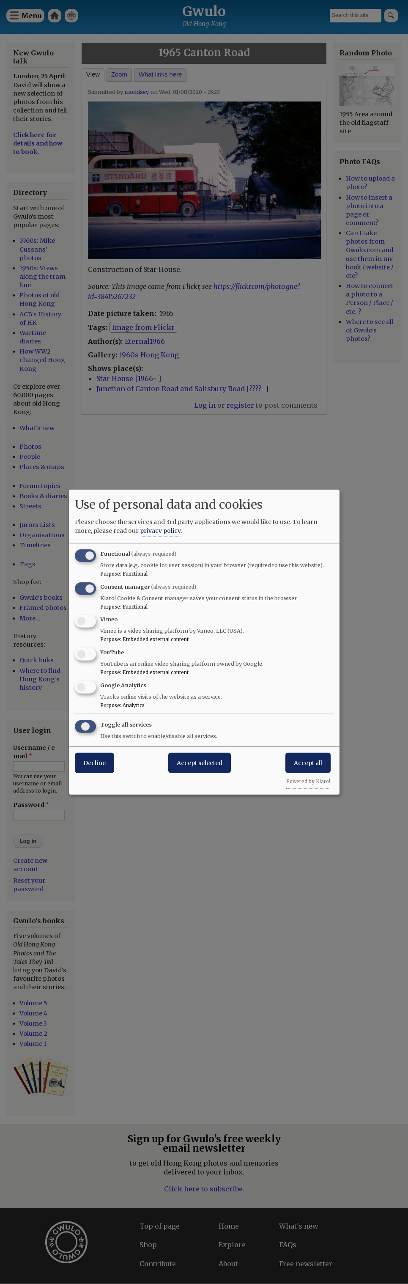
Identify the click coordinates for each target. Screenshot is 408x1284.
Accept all (308, 762)
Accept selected (199, 762)
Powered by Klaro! (308, 781)
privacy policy (160, 530)
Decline (94, 762)
